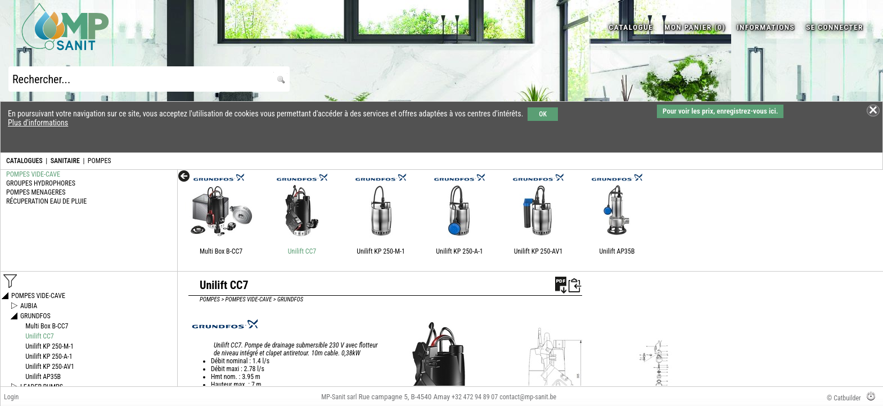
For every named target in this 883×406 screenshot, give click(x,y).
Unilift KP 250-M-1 (381, 251)
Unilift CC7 (302, 251)
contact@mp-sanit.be (527, 397)
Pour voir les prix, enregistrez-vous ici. (720, 111)
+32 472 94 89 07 (475, 397)
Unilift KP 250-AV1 (538, 251)
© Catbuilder (844, 398)
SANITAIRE (65, 161)
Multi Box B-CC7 (221, 251)
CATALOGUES (24, 161)
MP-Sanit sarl (339, 397)
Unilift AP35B (617, 251)
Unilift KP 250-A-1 (459, 251)
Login (11, 397)
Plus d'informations (38, 122)
